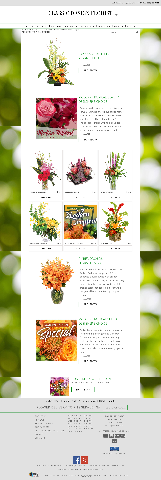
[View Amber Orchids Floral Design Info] (56, 281)
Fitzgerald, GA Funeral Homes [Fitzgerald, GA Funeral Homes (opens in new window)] (50, 466)
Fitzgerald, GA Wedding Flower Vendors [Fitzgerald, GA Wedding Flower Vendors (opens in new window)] (106, 466)
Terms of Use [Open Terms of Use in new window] (87, 477)
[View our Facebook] (76, 463)
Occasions (88, 26)
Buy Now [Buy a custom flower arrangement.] (83, 389)
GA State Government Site (91, 469)
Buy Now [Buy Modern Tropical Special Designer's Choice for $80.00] (90, 361)
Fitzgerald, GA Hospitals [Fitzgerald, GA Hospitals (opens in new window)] (76, 466)
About (119, 26)
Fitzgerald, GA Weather (68, 469)
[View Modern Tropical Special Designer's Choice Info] (56, 340)
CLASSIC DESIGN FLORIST (80, 13)
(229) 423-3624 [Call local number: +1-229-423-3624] (152, 3)
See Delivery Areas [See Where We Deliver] (115, 407)
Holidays (104, 26)
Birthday (56, 26)
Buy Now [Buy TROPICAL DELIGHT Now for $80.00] (115, 248)
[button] (118, 15)
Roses (45, 26)
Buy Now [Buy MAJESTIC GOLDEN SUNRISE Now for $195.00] (46, 248)
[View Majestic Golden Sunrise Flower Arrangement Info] (45, 222)
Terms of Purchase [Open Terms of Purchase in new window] (119, 475)
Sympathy (71, 26)
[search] (137, 32)
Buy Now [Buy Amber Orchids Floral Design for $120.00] (90, 304)
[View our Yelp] (84, 463)
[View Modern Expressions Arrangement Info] (80, 170)
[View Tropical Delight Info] (115, 222)
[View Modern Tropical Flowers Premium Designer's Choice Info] (80, 222)
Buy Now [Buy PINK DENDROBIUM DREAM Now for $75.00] (46, 197)
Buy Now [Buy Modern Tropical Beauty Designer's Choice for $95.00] (90, 139)
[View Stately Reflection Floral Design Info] (115, 170)
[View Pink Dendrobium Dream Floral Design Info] (45, 170)
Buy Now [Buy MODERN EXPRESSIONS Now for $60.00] (81, 197)
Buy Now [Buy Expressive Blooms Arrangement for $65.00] (90, 70)
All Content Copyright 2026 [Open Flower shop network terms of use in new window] (58, 475)
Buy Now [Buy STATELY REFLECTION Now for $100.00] (115, 197)
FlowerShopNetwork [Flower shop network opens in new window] (82, 475)
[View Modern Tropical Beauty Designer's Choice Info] (56, 118)
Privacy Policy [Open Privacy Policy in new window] (101, 475)
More (131, 26)
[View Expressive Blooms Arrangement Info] (56, 62)
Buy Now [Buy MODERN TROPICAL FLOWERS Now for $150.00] (81, 248)
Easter (34, 26)
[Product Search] (123, 32)
